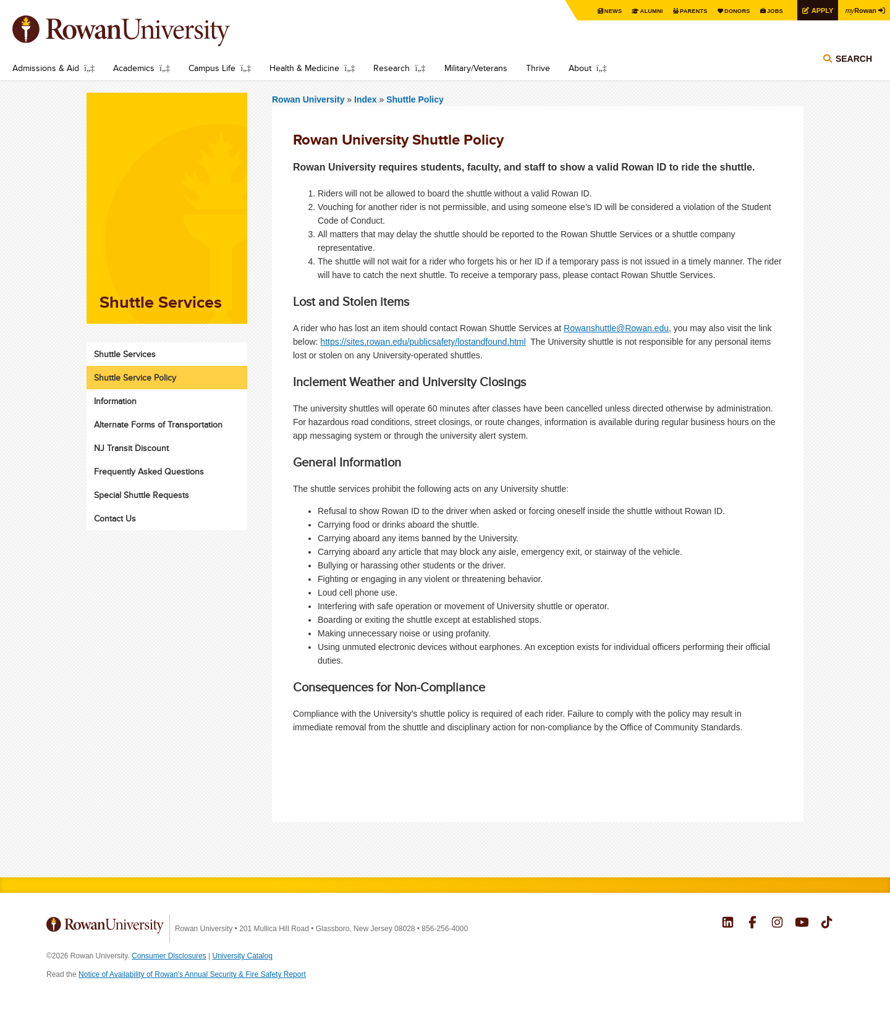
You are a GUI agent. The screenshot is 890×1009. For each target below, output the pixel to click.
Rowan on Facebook (752, 923)
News (596, 10)
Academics (134, 68)
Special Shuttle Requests (141, 495)
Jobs (767, 10)
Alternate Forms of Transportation (158, 424)
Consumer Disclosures (169, 956)
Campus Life (212, 68)
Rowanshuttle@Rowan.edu (616, 328)
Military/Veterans (475, 68)
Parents (681, 10)
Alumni (636, 10)
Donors (728, 10)
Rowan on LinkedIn (727, 923)
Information (115, 401)
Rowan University (139, 30)
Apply (817, 10)
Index (366, 99)
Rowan (859, 10)
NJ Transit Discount (131, 448)
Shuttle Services (125, 354)
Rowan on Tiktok (826, 923)
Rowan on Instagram (777, 923)
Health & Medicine (304, 68)
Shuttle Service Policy (135, 377)
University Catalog (243, 956)
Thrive (538, 68)
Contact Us (115, 518)
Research (391, 68)
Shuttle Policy (415, 99)
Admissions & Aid (45, 68)
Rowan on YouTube (802, 923)
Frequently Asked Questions (149, 471)
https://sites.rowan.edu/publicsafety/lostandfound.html (422, 342)
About (580, 68)
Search (854, 63)
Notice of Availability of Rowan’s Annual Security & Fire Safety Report (192, 974)
